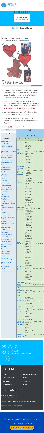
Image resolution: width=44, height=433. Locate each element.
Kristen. (26, 40)
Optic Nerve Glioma (6, 244)
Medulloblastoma (6, 229)
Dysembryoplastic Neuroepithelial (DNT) (7, 188)
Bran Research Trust (19, 182)
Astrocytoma (4, 164)
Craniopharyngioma (6, 185)
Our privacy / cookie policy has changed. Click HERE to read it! (15, 427)
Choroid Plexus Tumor (7, 183)
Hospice (3, 212)
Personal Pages (5, 251)
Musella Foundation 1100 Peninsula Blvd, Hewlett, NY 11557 (17, 352)
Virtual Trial (26, 381)
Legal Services (5, 214)
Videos (25, 384)
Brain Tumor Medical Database (20, 268)
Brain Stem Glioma (6, 169)
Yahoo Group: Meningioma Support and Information (21, 322)
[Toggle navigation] (41, 5)
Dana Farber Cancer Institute (20, 284)
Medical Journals (6, 227)
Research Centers (6, 266)
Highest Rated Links (6, 146)
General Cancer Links (7, 201)
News (25, 377)
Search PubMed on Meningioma (20, 334)
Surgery (3, 268)
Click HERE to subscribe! (9, 398)
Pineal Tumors (5, 253)
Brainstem (4, 178)
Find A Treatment (8, 384)
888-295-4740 (23, 346)
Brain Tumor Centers (7, 172)
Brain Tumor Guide (8, 377)
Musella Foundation (20, 401)
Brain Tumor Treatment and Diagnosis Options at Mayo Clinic (20, 170)
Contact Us (6, 381)
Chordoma (4, 180)
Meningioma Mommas (20, 301)
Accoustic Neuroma (6, 155)
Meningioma (4, 232)
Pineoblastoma (5, 256)
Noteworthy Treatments (30, 374)
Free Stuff (4, 194)
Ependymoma (5, 191)
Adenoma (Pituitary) (6, 157)
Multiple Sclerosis (6, 237)
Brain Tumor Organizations (5, 175)
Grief (2, 210)
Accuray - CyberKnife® (21, 243)
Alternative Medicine (7, 160)
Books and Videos (6, 167)
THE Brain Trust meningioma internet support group (20, 291)
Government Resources (7, 207)
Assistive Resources (6, 162)
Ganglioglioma (5, 196)
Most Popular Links (6, 144)
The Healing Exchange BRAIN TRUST (20, 309)
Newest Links (5, 141)
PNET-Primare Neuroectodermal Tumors (8, 259)
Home (5, 374)
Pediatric (3, 249)
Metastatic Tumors (6, 234)
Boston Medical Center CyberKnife (20, 151)
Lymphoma (4, 221)
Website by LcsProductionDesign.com (12, 405)
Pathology (4, 246)
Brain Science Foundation (20, 208)
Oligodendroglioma (6, 241)
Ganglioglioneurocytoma (8, 199)
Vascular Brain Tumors (7, 271)
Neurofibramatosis (6, 239)
